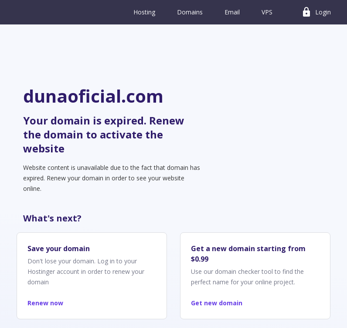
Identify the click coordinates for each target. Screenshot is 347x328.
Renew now (45, 303)
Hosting (144, 12)
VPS (267, 12)
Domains (190, 12)
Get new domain (216, 303)
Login (316, 12)
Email (232, 12)
